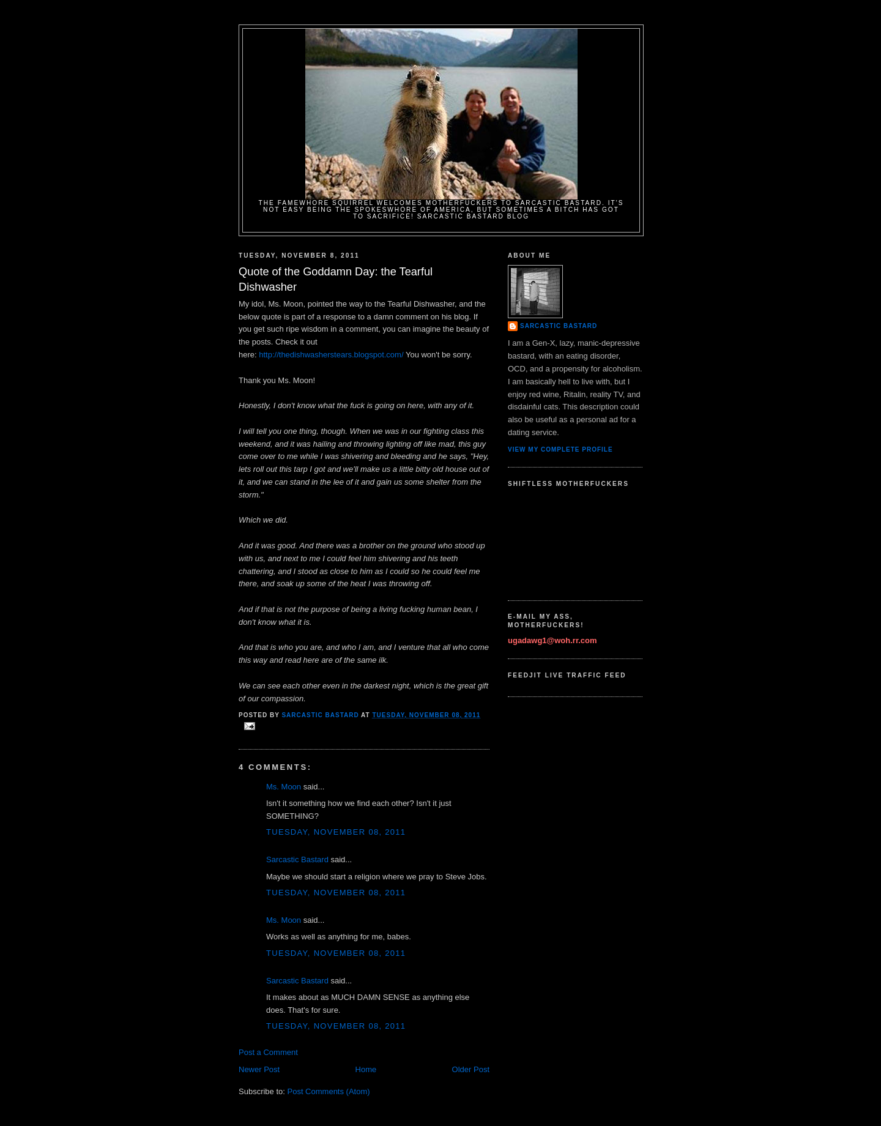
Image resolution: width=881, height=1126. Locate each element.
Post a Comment (268, 1052)
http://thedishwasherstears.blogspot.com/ (331, 354)
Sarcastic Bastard (297, 859)
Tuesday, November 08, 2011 (336, 832)
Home (366, 1069)
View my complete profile (560, 449)
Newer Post (259, 1069)
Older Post (470, 1069)
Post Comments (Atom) (329, 1091)
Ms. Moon (283, 786)
